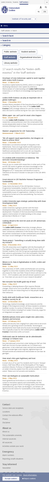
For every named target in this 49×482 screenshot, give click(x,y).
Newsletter (6, 468)
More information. (30, 475)
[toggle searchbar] (46, 7)
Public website (10, 51)
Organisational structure (30, 57)
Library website (10, 63)
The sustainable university (12, 435)
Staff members (24, 2)
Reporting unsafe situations (12, 459)
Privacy (5, 419)
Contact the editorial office (12, 415)
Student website (28, 51)
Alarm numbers (8, 455)
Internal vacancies (9, 439)
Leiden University (6, 2)
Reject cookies (30, 478)
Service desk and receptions (12, 408)
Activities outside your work (13, 446)
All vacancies (7, 442)
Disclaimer (6, 422)
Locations (6, 412)
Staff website (5, 31)
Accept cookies (11, 478)
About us (5, 431)
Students (15, 2)
